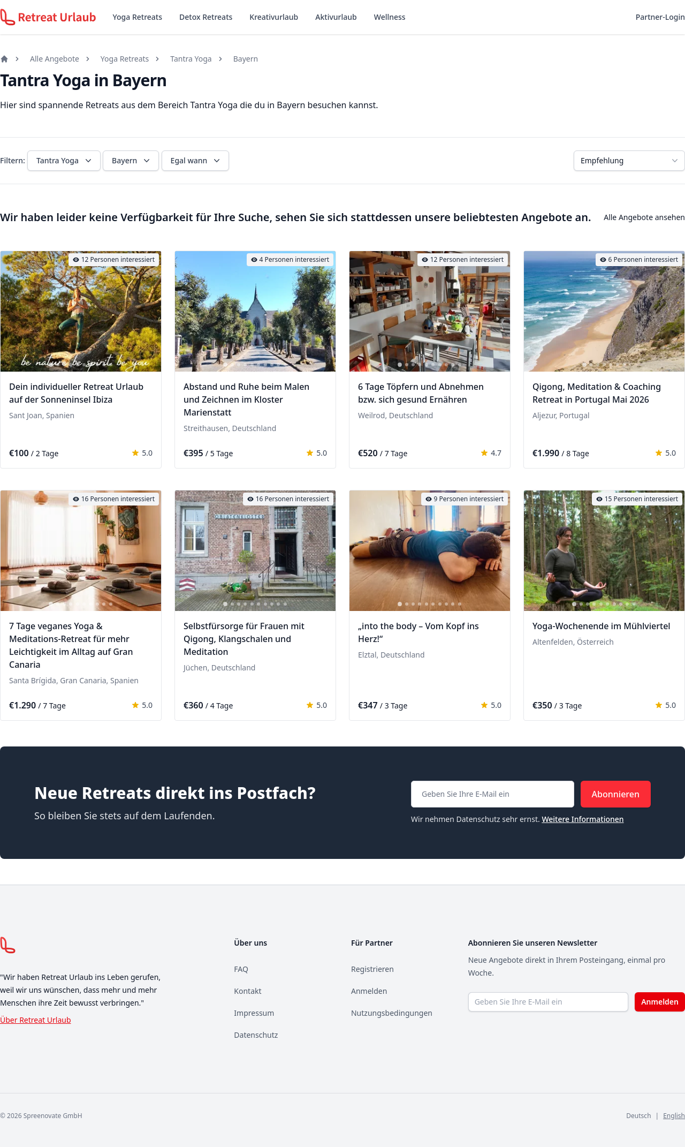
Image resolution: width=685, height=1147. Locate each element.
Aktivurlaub (335, 17)
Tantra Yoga (190, 59)
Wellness (390, 17)
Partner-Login (660, 17)
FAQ (241, 969)
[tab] (51, 365)
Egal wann (197, 160)
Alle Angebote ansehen (644, 217)
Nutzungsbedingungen (391, 1013)
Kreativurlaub (273, 17)
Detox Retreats (205, 17)
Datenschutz (256, 1035)
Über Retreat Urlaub (35, 1020)
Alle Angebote (54, 59)
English (674, 1115)
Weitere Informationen (582, 819)
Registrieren (372, 969)
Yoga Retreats (137, 17)
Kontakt (247, 991)
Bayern (245, 59)
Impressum (254, 1013)
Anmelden (369, 991)
